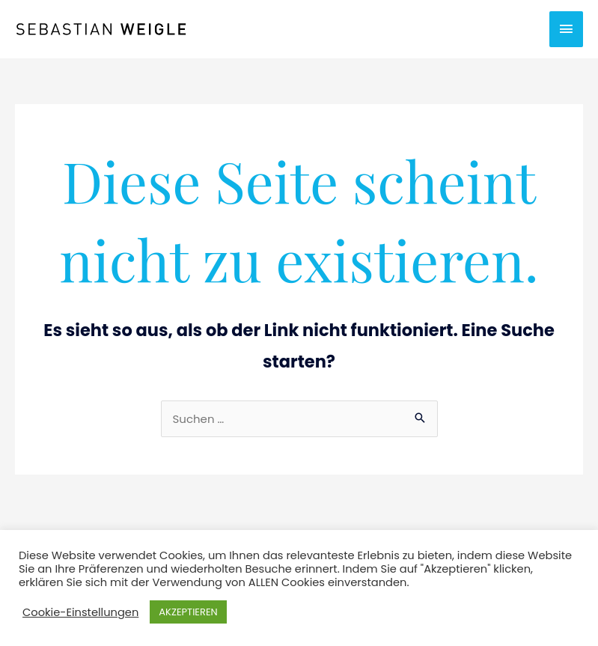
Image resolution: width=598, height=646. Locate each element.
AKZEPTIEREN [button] (188, 612)
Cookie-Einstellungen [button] (80, 612)
